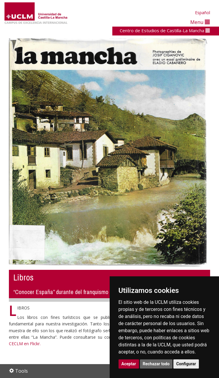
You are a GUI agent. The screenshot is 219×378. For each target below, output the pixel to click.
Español (202, 12)
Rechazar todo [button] (156, 363)
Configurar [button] (186, 363)
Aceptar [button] (129, 363)
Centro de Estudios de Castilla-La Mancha (165, 30)
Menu (200, 22)
